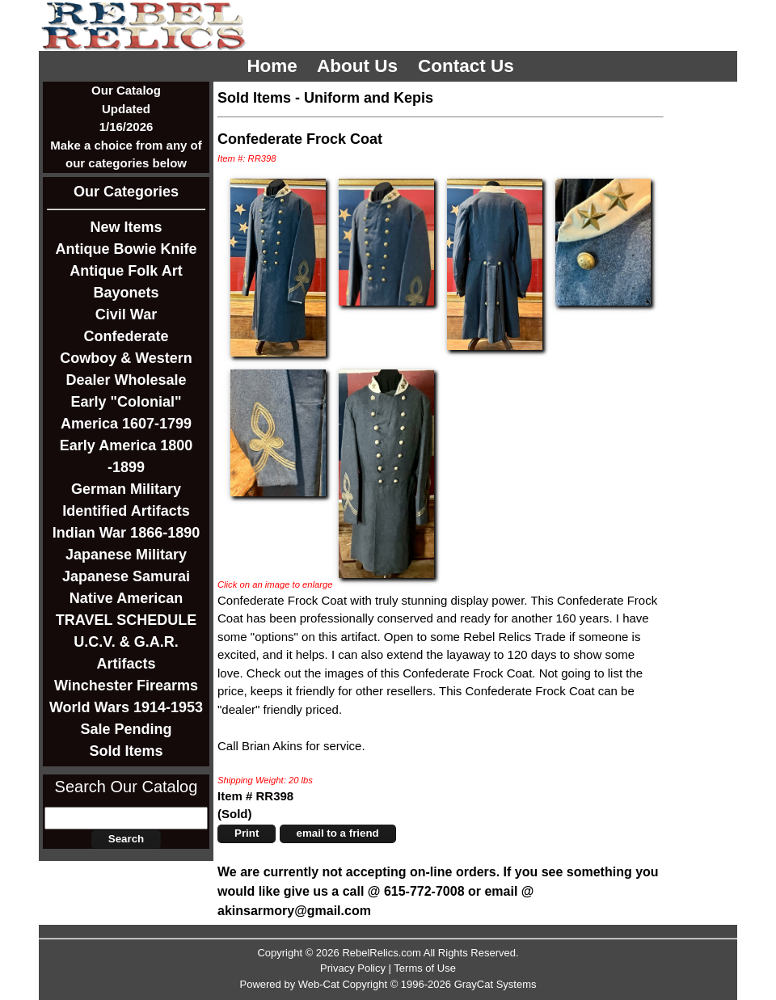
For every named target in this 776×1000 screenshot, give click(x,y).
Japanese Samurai (126, 576)
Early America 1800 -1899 (126, 456)
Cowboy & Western (126, 358)
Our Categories (126, 192)
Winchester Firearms (126, 685)
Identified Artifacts (125, 511)
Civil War (126, 314)
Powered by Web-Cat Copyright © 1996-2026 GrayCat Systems (387, 984)
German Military (126, 489)
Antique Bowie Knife (126, 249)
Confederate (125, 336)
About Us (360, 66)
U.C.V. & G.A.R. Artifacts (126, 653)
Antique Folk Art (126, 271)
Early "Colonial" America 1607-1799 (126, 413)
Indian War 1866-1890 (126, 533)
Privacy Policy (353, 968)
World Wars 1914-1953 (126, 707)
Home (274, 66)
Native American (126, 598)
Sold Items (125, 751)
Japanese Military (126, 554)
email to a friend (338, 833)
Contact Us (468, 66)
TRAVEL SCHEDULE (126, 620)
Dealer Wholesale (125, 380)
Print (246, 833)
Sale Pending (125, 729)
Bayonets (125, 293)
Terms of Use (425, 968)
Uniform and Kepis (368, 98)
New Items (126, 227)
